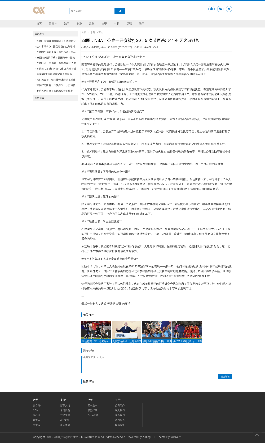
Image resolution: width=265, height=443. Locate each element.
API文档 (64, 420)
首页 (39, 23)
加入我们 (120, 410)
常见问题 (65, 410)
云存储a (37, 405)
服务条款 (65, 424)
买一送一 (92, 405)
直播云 (36, 420)
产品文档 (65, 415)
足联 (92, 23)
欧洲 (79, 23)
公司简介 (120, 405)
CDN (35, 410)
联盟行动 (92, 410)
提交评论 (225, 376)
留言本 (53, 23)
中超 (117, 23)
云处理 (36, 415)
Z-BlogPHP (149, 437)
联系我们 (120, 415)
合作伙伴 (120, 420)
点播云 (36, 424)
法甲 (67, 23)
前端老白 (175, 437)
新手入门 (65, 405)
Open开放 (93, 415)
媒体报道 (120, 424)
